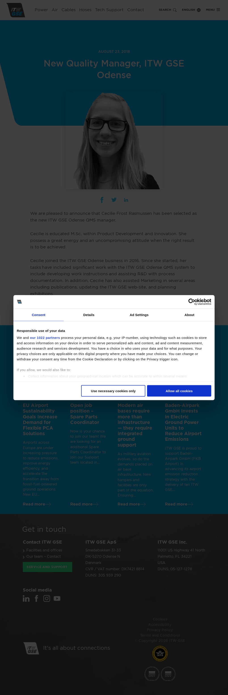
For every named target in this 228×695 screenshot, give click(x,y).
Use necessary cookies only (113, 391)
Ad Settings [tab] (139, 314)
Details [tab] (89, 314)
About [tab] (189, 314)
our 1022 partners (45, 338)
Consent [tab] (38, 314)
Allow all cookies (179, 391)
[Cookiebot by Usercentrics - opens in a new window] (191, 301)
